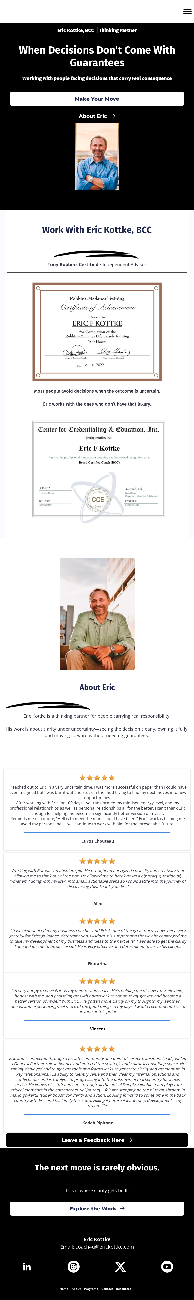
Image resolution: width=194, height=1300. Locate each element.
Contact (107, 1289)
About (76, 1289)
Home (64, 1289)
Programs (91, 1289)
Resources (125, 1289)
